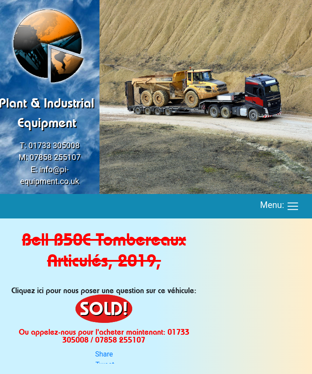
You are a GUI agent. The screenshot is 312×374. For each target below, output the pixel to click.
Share (104, 354)
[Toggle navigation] (293, 206)
